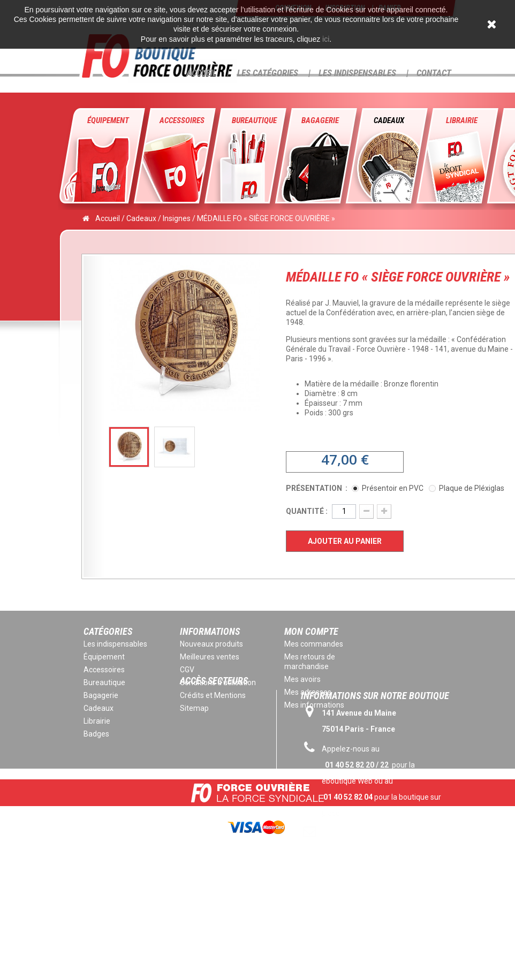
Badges (96, 734)
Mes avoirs (302, 679)
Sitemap (194, 708)
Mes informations (314, 705)
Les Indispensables (357, 72)
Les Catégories (267, 72)
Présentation (315, 488)
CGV (187, 669)
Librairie (462, 120)
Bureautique (254, 120)
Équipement (108, 120)
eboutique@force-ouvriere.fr (373, 882)
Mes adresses (307, 692)
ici (325, 39)
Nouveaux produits (211, 644)
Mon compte (311, 631)
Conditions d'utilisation (218, 682)
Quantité (305, 511)
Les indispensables (115, 644)
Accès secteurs (214, 726)
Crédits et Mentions (213, 695)
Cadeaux (389, 120)
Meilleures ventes (209, 656)
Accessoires (182, 120)
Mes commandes (313, 644)
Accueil (201, 72)
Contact (433, 72)
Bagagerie (320, 120)
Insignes (177, 218)
